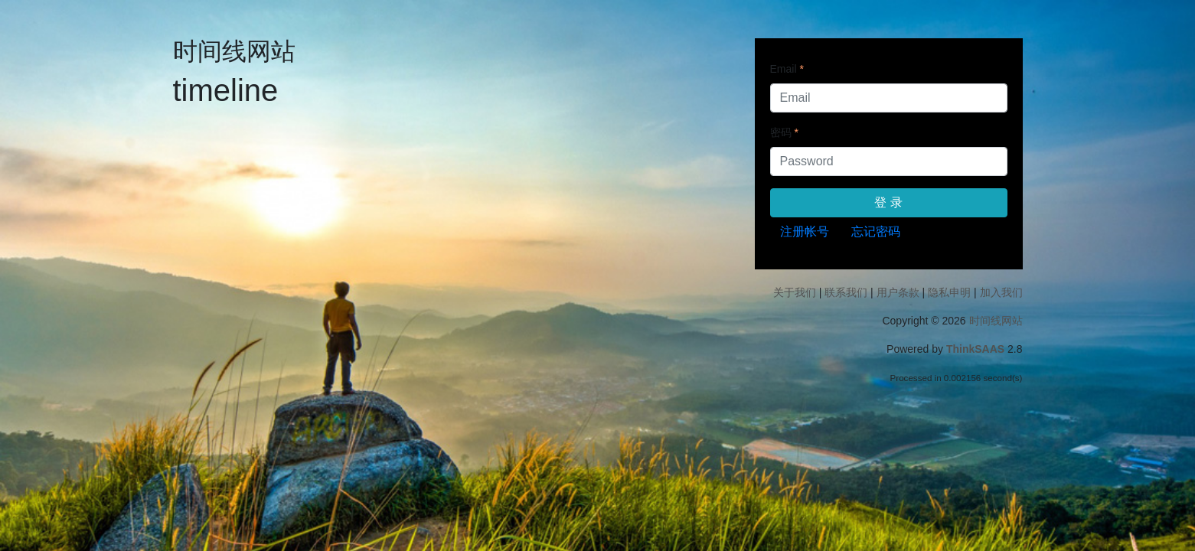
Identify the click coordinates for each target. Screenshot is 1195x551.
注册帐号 (804, 231)
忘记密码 (875, 231)
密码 (781, 132)
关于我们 (794, 292)
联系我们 (845, 292)
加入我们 (1001, 292)
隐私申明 (949, 292)
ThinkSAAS (975, 349)
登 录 (888, 202)
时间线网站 (996, 321)
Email (783, 69)
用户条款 (898, 292)
